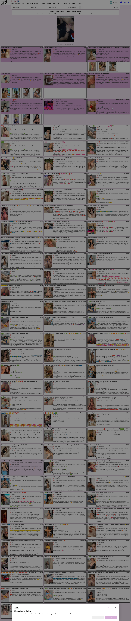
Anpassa (98, 617)
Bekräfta (111, 617)
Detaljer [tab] (115, 607)
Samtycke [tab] (108, 607)
